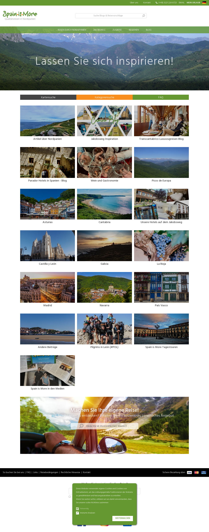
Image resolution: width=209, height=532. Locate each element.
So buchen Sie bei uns (13, 472)
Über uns (134, 3)
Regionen (134, 30)
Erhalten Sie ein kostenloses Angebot (106, 426)
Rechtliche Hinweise (70, 472)
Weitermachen (122, 518)
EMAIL (182, 3)
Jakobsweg (99, 30)
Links (35, 472)
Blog (148, 30)
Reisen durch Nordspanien (72, 30)
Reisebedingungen (49, 472)
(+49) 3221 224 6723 (168, 3)
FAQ (160, 97)
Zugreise (117, 30)
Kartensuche (48, 97)
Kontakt (147, 2)
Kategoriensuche (104, 97)
